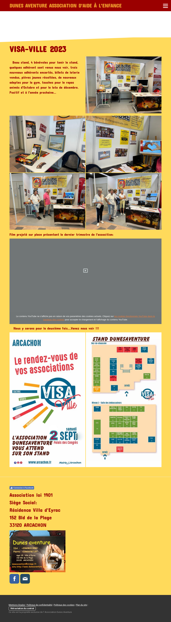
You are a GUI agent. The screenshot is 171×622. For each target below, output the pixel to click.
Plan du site (81, 605)
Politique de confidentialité (39, 605)
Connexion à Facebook (21, 487)
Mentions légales (17, 605)
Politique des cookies (64, 605)
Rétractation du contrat (22, 608)
